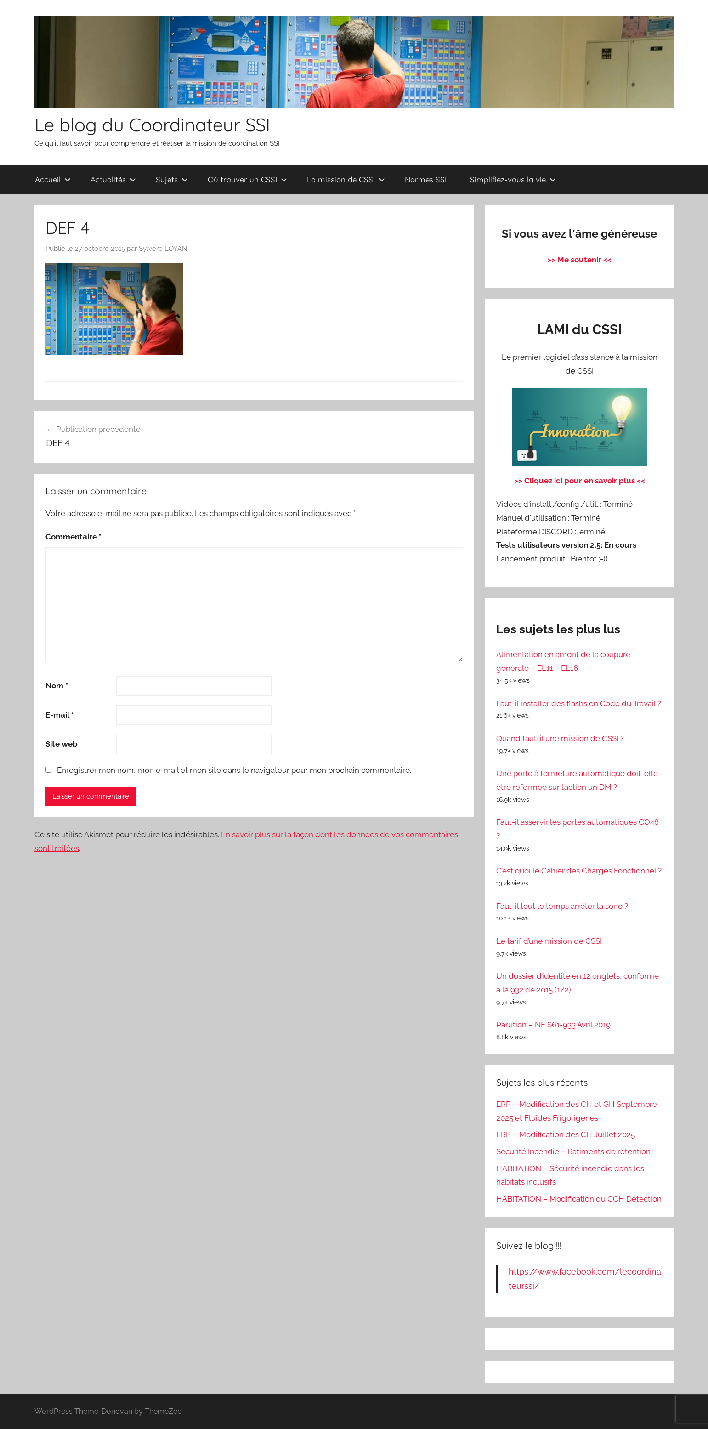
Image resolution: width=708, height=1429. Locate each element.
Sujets (172, 179)
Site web (61, 744)
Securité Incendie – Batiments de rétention (573, 1151)
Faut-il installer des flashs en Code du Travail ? (578, 703)
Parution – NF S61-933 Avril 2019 (553, 1024)
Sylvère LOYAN (163, 248)
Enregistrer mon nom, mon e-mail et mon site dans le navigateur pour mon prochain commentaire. (234, 770)
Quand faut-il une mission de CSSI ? (560, 738)
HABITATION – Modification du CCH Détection (579, 1198)
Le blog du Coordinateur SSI (152, 124)
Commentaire (73, 536)
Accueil (53, 179)
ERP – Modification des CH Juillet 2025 (565, 1134)
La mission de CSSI (346, 179)
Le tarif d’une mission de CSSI (549, 941)
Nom (56, 685)
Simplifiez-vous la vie (513, 179)
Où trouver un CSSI (247, 179)
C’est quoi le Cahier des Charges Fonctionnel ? (579, 870)
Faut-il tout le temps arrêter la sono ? (562, 906)
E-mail (59, 715)
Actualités (113, 179)
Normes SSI (426, 179)
